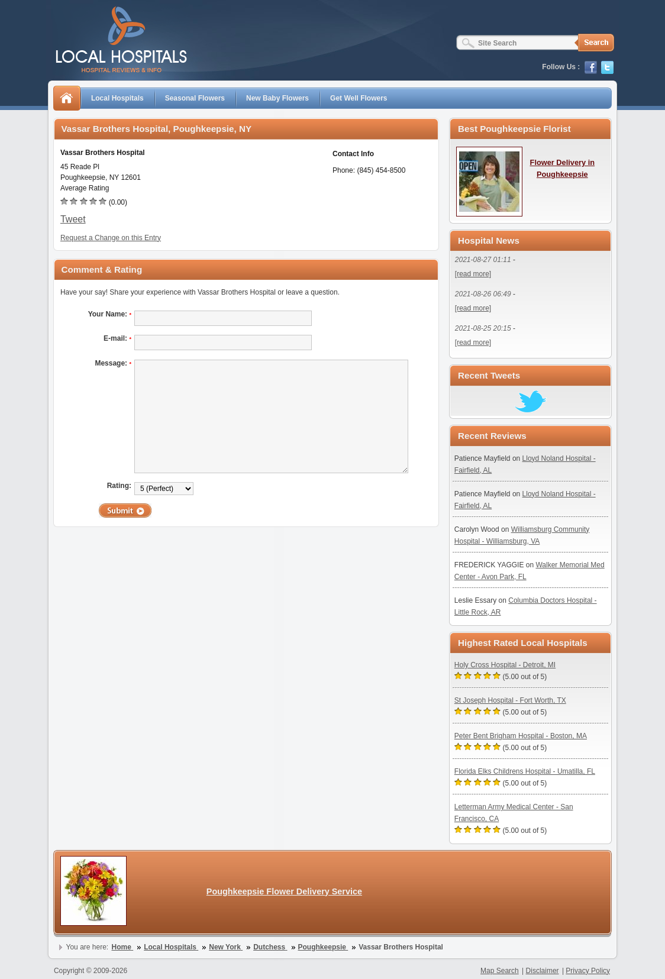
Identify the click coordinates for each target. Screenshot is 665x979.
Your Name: (109, 314)
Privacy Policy (588, 971)
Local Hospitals (117, 98)
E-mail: (117, 338)
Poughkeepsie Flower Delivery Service (284, 891)
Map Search (499, 971)
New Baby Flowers (277, 98)
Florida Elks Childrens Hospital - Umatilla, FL (524, 771)
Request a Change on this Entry (110, 238)
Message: (113, 363)
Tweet (73, 219)
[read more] (473, 274)
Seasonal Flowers (195, 98)
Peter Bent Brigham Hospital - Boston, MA (520, 736)
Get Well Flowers (358, 98)
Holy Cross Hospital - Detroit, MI (505, 665)
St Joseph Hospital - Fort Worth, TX (510, 700)
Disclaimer (542, 971)
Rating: (119, 486)
